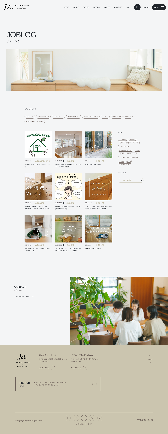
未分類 (41, 121)
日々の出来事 (30, 121)
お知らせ (128, 117)
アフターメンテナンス (91, 117)
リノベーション (58, 117)
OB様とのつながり (73, 117)
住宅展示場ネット (82, 424)
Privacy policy (143, 420)
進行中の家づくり (43, 117)
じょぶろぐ (29, 117)
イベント (105, 117)
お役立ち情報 (116, 117)
